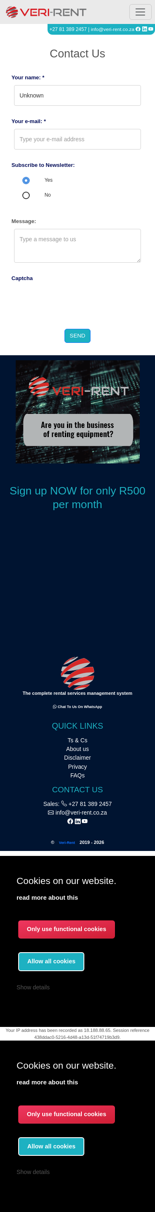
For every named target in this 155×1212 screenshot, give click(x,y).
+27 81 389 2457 (86, 804)
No (48, 195)
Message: (24, 221)
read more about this (47, 1082)
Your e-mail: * (29, 121)
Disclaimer (77, 757)
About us (77, 749)
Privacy (77, 766)
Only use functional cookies (66, 1114)
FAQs (77, 775)
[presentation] (74, 302)
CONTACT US (77, 789)
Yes (48, 180)
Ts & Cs (78, 740)
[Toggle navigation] (140, 12)
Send (78, 336)
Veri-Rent (67, 843)
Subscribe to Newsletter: (43, 165)
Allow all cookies (51, 1146)
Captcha (22, 278)
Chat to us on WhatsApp (77, 707)
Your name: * (28, 77)
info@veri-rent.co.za (112, 29)
